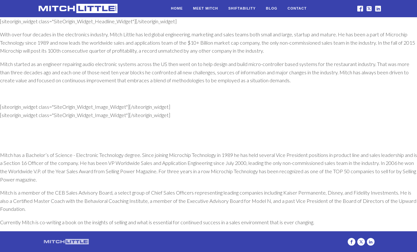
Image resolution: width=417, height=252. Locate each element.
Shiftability (242, 8)
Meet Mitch (205, 8)
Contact (297, 8)
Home (177, 8)
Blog (271, 8)
